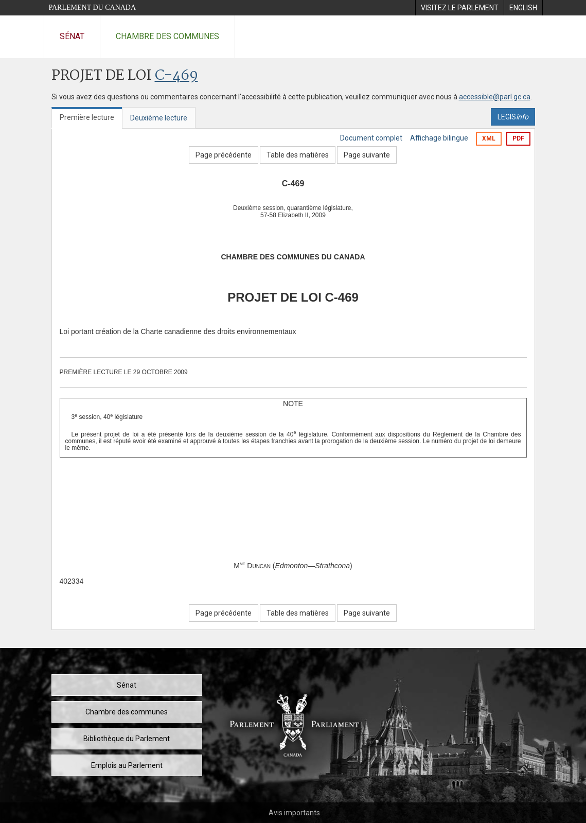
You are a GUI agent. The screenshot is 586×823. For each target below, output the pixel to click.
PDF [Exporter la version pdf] (518, 138)
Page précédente (224, 155)
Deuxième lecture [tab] (158, 118)
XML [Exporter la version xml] (488, 138)
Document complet (371, 138)
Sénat (72, 36)
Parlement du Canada (92, 7)
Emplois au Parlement (127, 765)
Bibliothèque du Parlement (126, 738)
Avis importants (294, 813)
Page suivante (367, 155)
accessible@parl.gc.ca (494, 97)
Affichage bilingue (439, 138)
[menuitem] (459, 7)
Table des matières (298, 155)
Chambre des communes (167, 36)
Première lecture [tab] (87, 117)
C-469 (176, 75)
